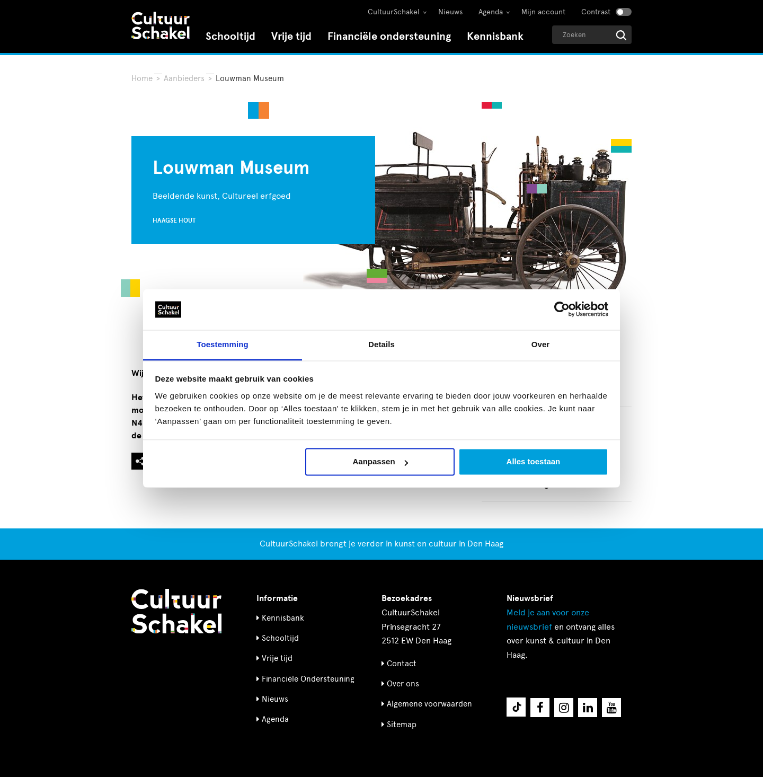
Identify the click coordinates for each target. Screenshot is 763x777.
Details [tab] (381, 344)
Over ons (403, 683)
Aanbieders (184, 78)
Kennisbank (495, 36)
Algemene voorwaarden (429, 704)
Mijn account (543, 11)
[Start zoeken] (621, 35)
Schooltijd (230, 36)
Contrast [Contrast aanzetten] (595, 11)
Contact (401, 663)
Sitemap (401, 724)
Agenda (490, 11)
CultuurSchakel (394, 11)
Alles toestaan (534, 461)
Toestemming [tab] (223, 344)
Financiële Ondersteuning (308, 679)
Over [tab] (540, 344)
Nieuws (450, 11)
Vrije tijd (291, 36)
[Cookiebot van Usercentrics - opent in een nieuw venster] (562, 309)
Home (142, 78)
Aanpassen (380, 461)
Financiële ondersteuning (389, 36)
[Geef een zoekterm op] (592, 34)
